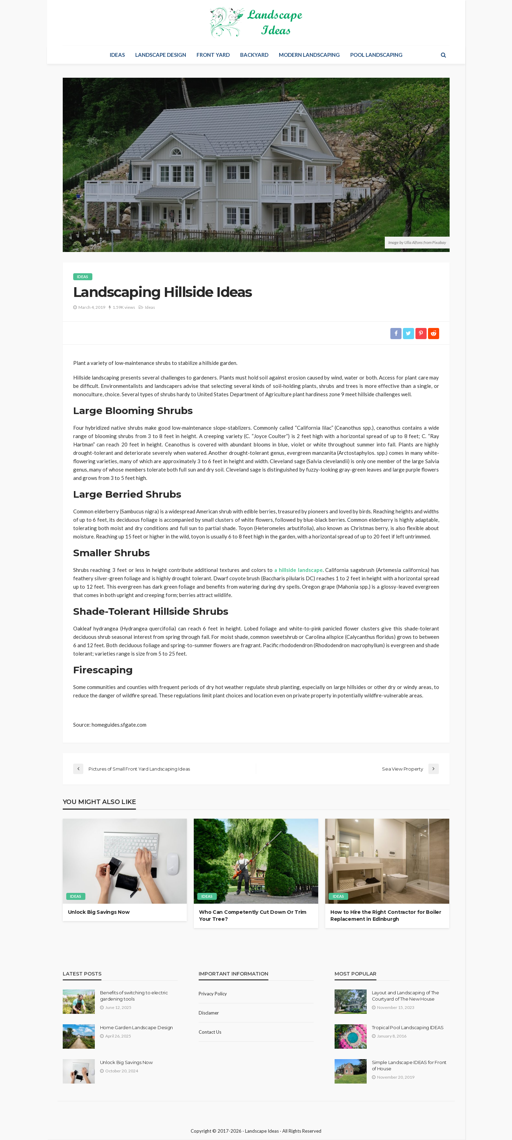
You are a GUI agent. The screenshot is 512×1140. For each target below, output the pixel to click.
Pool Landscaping (376, 55)
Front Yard (213, 55)
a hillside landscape (298, 570)
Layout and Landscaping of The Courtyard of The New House (405, 996)
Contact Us (210, 1032)
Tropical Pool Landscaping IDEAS (408, 1027)
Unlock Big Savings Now (99, 912)
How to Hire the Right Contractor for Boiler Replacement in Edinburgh (385, 916)
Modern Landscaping (309, 55)
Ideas (117, 55)
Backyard (254, 55)
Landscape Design (160, 55)
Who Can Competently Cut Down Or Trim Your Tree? (252, 916)
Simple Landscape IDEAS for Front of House (409, 1065)
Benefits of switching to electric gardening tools (134, 996)
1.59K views (124, 307)
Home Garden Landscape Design (136, 1027)
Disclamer (209, 1013)
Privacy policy (213, 993)
